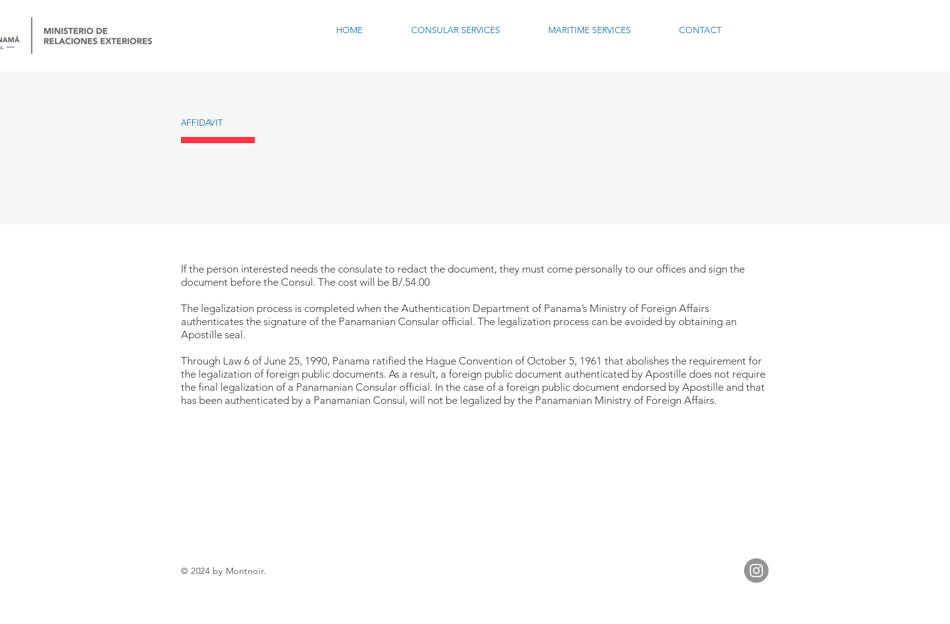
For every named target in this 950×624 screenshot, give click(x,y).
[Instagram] (756, 570)
